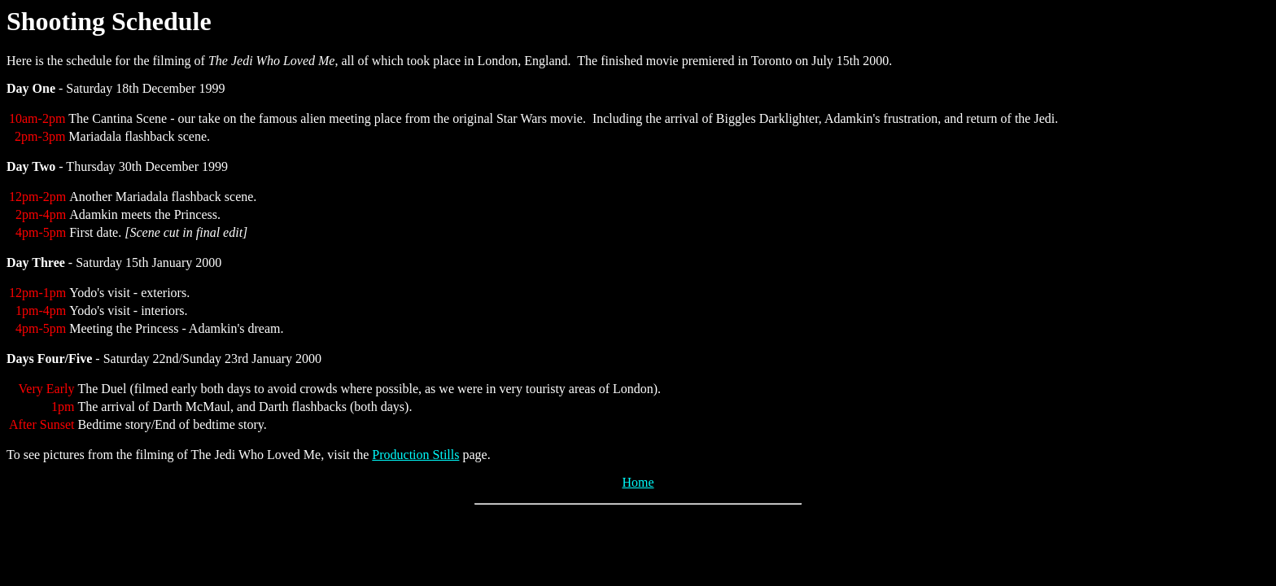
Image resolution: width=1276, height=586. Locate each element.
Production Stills (415, 454)
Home (637, 482)
